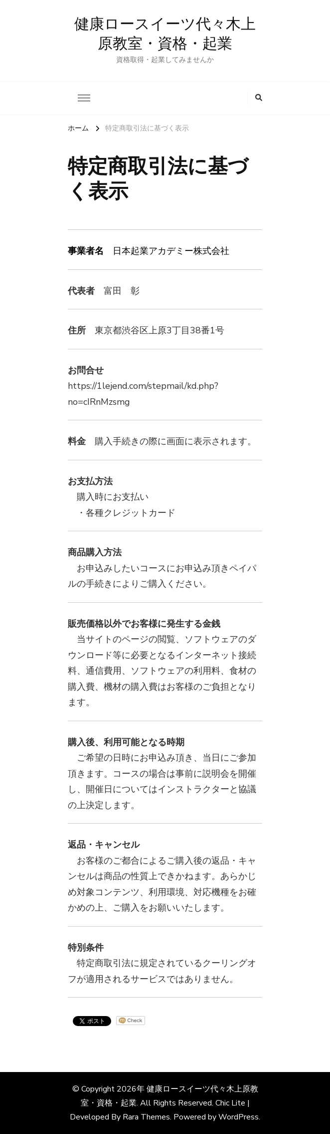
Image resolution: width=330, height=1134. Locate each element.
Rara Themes (146, 1117)
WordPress (238, 1117)
